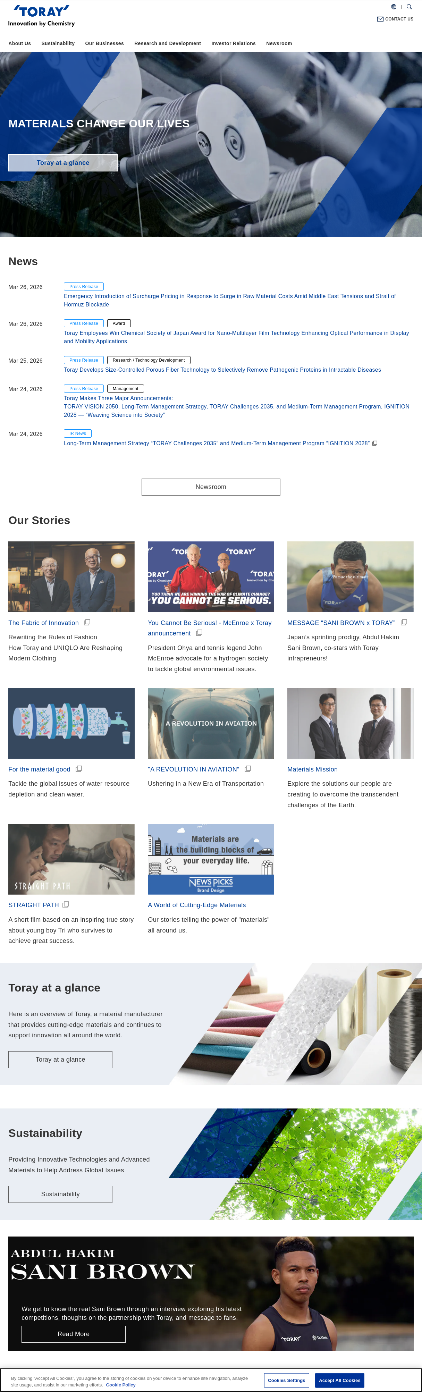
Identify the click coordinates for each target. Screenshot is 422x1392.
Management (125, 388)
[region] (211, 1380)
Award (119, 323)
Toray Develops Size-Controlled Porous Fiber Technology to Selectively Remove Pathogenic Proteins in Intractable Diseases (222, 370)
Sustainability (58, 43)
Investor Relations (233, 43)
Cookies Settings (286, 1380)
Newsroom (279, 43)
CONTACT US (399, 19)
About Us (19, 43)
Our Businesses (104, 43)
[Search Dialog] (409, 7)
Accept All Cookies (340, 1380)
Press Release (83, 286)
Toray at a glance (63, 162)
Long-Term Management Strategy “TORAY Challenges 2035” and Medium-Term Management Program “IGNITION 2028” (217, 443)
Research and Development (167, 43)
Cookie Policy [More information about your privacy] (121, 1384)
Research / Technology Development (149, 360)
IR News (77, 433)
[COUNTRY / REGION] (394, 7)
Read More (74, 1334)
